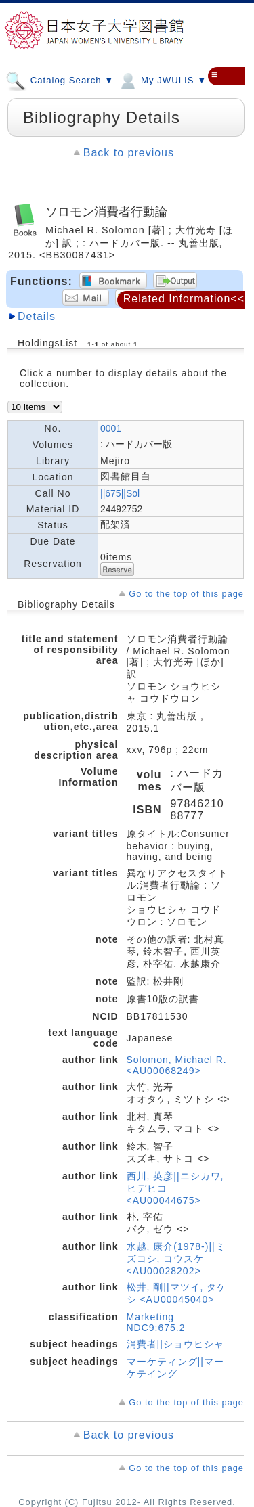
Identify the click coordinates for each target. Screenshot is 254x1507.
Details (37, 316)
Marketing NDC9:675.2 (156, 1322)
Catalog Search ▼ (59, 80)
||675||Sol (120, 493)
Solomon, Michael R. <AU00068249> (177, 1065)
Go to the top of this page (186, 594)
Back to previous (128, 152)
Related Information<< (184, 299)
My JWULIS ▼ (162, 80)
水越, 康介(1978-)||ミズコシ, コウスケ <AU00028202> (176, 1258)
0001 (110, 428)
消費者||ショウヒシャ (175, 1344)
